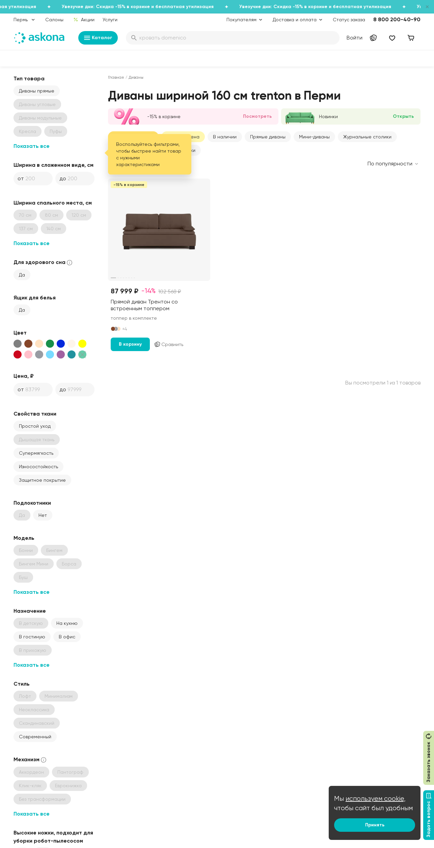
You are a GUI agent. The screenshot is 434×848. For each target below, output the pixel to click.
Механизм (30, 760)
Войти (354, 37)
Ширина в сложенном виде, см (53, 165)
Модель (23, 538)
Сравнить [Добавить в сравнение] (168, 344)
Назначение (29, 611)
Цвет (20, 332)
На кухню (67, 623)
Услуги (110, 19)
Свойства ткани (34, 413)
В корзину (130, 344)
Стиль (21, 684)
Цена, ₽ (23, 376)
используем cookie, (376, 798)
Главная (116, 77)
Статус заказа (349, 19)
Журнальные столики (367, 136)
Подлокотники (32, 503)
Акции (83, 19)
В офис (67, 636)
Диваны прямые (36, 91)
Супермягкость (36, 453)
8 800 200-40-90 (397, 19)
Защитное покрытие (42, 480)
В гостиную (32, 636)
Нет (42, 515)
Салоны (54, 19)
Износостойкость (38, 466)
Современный (35, 736)
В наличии (225, 136)
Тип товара (29, 78)
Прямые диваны (268, 136)
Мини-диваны (314, 136)
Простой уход (35, 426)
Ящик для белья (34, 297)
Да (22, 274)
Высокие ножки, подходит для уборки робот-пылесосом (53, 836)
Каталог (98, 37)
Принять (374, 825)
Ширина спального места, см (52, 203)
